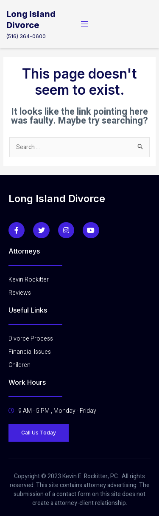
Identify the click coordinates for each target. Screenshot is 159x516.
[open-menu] (84, 24)
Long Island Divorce (56, 198)
